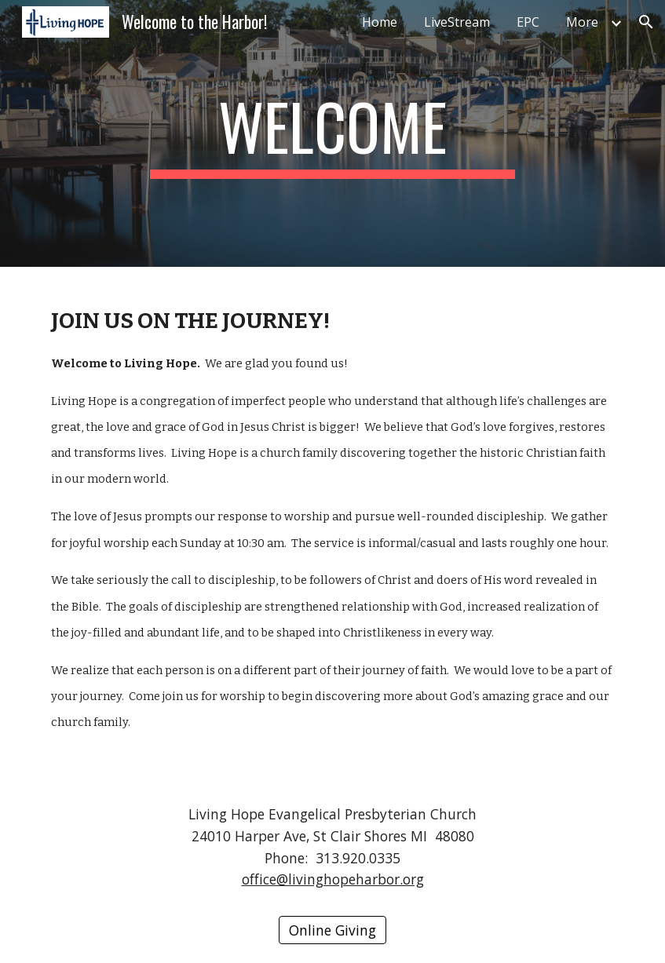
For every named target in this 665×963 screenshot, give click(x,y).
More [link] (582, 22)
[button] (646, 22)
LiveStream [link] (457, 22)
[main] (333, 133)
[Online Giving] (332, 930)
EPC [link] (528, 22)
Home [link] (379, 22)
